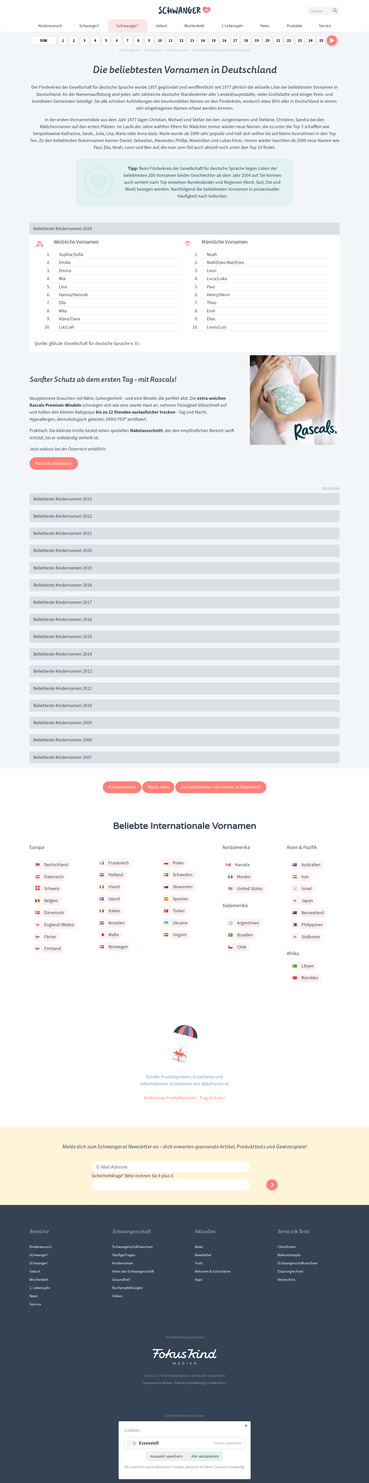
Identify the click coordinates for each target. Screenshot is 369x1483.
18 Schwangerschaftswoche (246, 41)
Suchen (335, 11)
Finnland (48, 948)
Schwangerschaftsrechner (298, 1263)
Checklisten (287, 1246)
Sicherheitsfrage (108, 1176)
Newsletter (203, 1255)
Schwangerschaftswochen (132, 1246)
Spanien (176, 899)
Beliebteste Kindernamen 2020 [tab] (62, 550)
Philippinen (308, 924)
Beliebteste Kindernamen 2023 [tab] (62, 499)
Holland (111, 874)
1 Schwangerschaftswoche (63, 41)
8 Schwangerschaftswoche (138, 41)
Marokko (305, 977)
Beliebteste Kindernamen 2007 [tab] (62, 757)
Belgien (46, 900)
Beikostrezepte (289, 1255)
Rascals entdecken (54, 463)
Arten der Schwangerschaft (133, 1271)
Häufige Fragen (123, 1255)
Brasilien (240, 935)
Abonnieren (272, 1184)
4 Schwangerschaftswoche (95, 41)
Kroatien (112, 923)
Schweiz (47, 888)
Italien (110, 911)
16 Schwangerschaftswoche (224, 41)
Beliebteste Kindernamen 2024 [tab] (62, 228)
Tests (199, 1263)
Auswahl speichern (166, 1456)
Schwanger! (127, 25)
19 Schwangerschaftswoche (257, 41)
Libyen (303, 966)
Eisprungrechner (290, 1271)
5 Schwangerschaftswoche (106, 41)
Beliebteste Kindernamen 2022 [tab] (62, 516)
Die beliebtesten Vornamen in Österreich (221, 787)
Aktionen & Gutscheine (212, 1271)
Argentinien (243, 923)
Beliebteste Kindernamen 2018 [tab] (62, 585)
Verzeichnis (286, 1279)
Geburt (161, 25)
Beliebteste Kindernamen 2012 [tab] (62, 671)
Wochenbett (194, 25)
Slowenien (178, 886)
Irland (110, 886)
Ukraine (176, 923)
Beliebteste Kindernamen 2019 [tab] (62, 568)
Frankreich (114, 863)
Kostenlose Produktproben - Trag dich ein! (184, 1098)
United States (245, 888)
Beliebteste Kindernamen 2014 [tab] (62, 654)
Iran (301, 876)
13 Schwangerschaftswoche (192, 41)
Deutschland (51, 864)
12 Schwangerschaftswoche (181, 41)
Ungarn (175, 934)
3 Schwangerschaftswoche (84, 41)
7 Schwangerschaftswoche (128, 41)
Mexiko (239, 876)
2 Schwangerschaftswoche (74, 41)
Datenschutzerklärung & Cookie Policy (200, 1383)
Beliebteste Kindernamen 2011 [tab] (62, 688)
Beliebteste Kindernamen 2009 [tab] (62, 722)
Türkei (174, 911)
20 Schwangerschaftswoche (267, 41)
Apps (198, 1279)
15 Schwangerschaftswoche (214, 41)
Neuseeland (308, 912)
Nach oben (158, 787)
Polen (174, 863)
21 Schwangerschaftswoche (278, 41)
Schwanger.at (129, 50)
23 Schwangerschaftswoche (300, 41)
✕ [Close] (245, 1426)
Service (325, 25)
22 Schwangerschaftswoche (289, 41)
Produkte (294, 25)
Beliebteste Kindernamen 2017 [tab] (62, 602)
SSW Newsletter (44, 41)
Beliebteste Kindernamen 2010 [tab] (62, 705)
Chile (237, 947)
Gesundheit (121, 1279)
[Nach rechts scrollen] (332, 40)
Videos (117, 1296)
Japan (303, 900)
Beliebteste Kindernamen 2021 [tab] (62, 533)
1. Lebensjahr (232, 25)
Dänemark (49, 912)
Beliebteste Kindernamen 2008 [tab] (62, 740)
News (264, 25)
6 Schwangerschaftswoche (117, 41)
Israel (302, 888)
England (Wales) (54, 924)
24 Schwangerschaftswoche (310, 41)
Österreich (49, 876)
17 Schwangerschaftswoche (235, 41)
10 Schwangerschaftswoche (160, 41)
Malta (109, 934)
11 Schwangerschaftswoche (171, 41)
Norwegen (114, 946)
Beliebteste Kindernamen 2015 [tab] (62, 636)
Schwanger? (89, 25)
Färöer (45, 936)
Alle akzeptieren (205, 1456)
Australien (307, 864)
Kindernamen (177, 50)
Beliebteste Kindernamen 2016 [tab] (62, 619)
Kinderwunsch (50, 25)
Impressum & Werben (157, 1383)
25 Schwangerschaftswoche (321, 41)
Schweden (178, 874)
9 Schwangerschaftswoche (149, 41)
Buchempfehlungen (127, 1287)
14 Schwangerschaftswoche (203, 41)
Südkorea (306, 936)
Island (110, 899)
